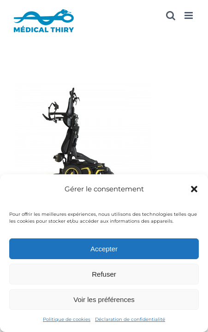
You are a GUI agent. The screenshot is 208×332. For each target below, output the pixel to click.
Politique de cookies (66, 319)
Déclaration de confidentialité (130, 319)
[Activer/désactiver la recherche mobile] (170, 15)
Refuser (104, 274)
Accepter (104, 249)
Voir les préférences (104, 299)
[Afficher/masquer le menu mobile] (189, 15)
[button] (194, 189)
